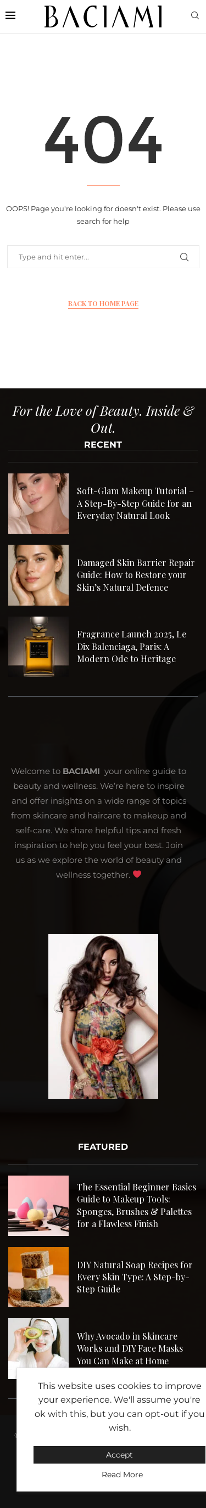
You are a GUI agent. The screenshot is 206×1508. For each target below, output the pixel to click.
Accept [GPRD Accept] (119, 1455)
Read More (122, 1474)
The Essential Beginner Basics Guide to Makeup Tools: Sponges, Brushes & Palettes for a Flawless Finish (136, 1205)
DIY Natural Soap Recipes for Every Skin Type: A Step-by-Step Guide (135, 1277)
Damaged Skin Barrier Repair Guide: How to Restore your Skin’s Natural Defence (136, 575)
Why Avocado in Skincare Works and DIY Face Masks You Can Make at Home (130, 1348)
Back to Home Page (103, 303)
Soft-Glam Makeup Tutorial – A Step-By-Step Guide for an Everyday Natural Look (135, 503)
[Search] (195, 16)
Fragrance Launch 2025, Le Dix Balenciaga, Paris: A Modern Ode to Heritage (131, 646)
